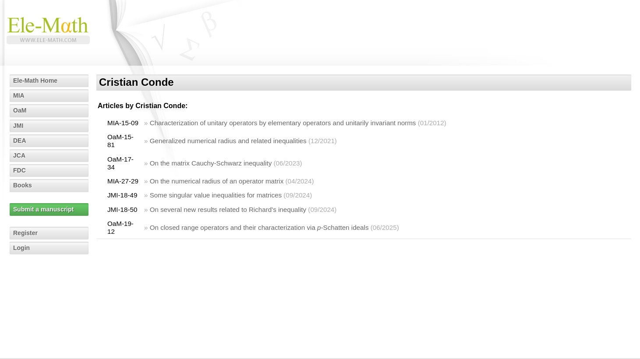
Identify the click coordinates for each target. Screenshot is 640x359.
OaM (19, 110)
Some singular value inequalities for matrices (216, 195)
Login (21, 247)
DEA (19, 140)
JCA (19, 155)
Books (22, 185)
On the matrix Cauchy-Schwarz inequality (211, 163)
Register (25, 232)
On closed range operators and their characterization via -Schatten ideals (259, 227)
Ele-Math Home (35, 80)
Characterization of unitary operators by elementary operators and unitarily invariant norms (283, 123)
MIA (19, 95)
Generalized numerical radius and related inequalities (228, 140)
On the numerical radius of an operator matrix (217, 181)
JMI (18, 125)
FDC (19, 170)
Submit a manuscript (43, 209)
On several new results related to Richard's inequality (228, 209)
